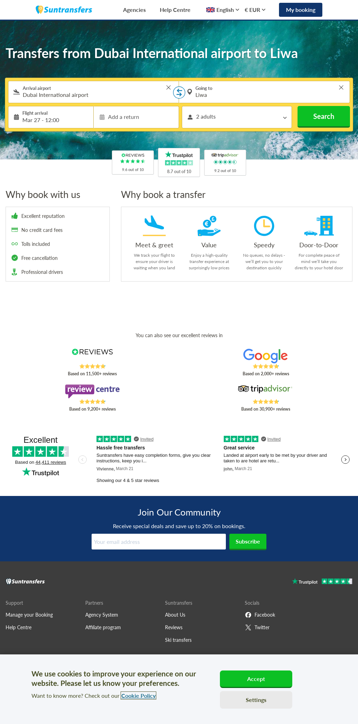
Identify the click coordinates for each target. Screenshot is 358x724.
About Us (175, 615)
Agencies (134, 9)
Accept (256, 678)
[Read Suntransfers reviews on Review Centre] (92, 391)
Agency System (101, 615)
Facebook (260, 614)
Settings (256, 699)
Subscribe (248, 541)
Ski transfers (178, 640)
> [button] (168, 87)
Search (323, 116)
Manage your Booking (29, 615)
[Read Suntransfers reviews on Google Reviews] (266, 356)
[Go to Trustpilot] (322, 582)
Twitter (257, 627)
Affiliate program (103, 627)
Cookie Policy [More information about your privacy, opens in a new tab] (138, 695)
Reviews (173, 627)
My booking (300, 9)
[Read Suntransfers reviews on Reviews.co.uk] (92, 356)
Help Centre (175, 9)
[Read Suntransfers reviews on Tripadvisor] (266, 391)
